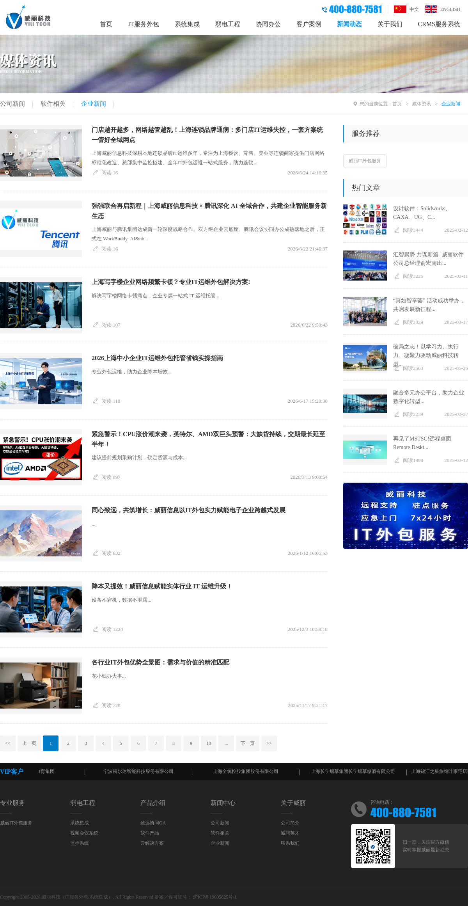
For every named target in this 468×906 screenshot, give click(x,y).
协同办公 (268, 24)
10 (208, 743)
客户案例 (308, 24)
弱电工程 (227, 24)
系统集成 (187, 24)
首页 (106, 24)
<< (8, 743)
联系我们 (290, 843)
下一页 (248, 743)
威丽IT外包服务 (365, 160)
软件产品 (149, 833)
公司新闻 (12, 103)
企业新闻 (93, 103)
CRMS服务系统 (439, 24)
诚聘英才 (290, 833)
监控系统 (79, 843)
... (226, 743)
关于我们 (390, 24)
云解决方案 (152, 843)
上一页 (29, 743)
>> (269, 743)
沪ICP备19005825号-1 (215, 897)
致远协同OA (153, 823)
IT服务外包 (143, 24)
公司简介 (290, 823)
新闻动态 (349, 24)
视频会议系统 (84, 833)
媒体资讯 (421, 104)
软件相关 (53, 103)
